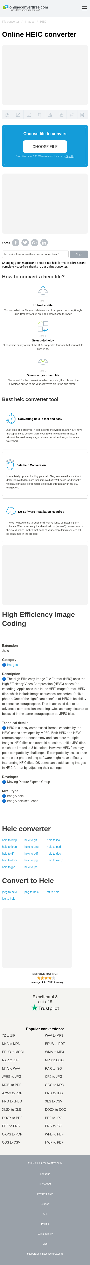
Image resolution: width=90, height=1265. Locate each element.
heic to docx (10, 860)
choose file (45, 146)
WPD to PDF (54, 1134)
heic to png (32, 846)
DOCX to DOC (55, 1109)
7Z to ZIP (8, 1035)
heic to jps (31, 867)
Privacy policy (45, 1194)
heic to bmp (9, 840)
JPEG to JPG (11, 1076)
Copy (79, 254)
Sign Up (69, 156)
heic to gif (31, 840)
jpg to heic (8, 898)
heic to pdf (31, 853)
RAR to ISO (53, 1068)
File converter (10, 21)
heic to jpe (8, 867)
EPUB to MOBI (13, 1052)
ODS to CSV (11, 1142)
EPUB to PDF (55, 1044)
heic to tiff (8, 853)
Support (45, 1204)
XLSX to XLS (11, 1109)
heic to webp (55, 860)
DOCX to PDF (12, 1118)
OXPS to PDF (12, 1134)
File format (45, 1184)
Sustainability (45, 1233)
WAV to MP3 (54, 1035)
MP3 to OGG (54, 1060)
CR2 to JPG (53, 1076)
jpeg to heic (9, 892)
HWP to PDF (54, 1142)
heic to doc (54, 853)
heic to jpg (31, 860)
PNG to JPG (54, 1093)
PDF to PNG (11, 1126)
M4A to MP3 (11, 1044)
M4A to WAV (11, 1068)
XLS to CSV (53, 1101)
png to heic (32, 892)
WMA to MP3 (54, 1052)
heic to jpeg (9, 846)
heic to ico (53, 840)
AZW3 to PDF (12, 1093)
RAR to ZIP (10, 1060)
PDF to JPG (53, 1118)
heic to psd (54, 846)
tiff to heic (53, 892)
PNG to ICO (53, 1126)
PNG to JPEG (12, 1101)
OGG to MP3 (54, 1085)
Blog (45, 1243)
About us (45, 1174)
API (45, 1213)
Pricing (45, 1223)
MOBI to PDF (11, 1085)
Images (29, 21)
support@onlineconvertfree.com (45, 1253)
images (12, 665)
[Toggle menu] (84, 8)
